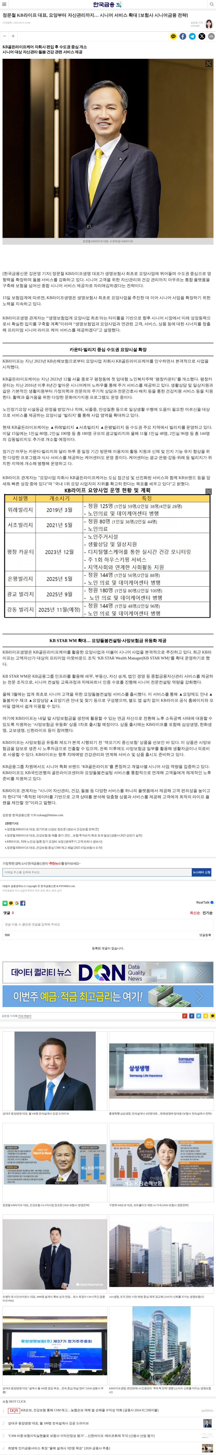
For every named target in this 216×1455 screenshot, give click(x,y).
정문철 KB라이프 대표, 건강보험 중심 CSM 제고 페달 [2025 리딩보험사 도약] (54, 847)
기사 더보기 (24, 1015)
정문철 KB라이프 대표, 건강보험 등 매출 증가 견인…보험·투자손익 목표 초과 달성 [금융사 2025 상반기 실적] (74, 835)
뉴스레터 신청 (201, 872)
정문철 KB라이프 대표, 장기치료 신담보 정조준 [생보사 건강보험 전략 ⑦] (53, 829)
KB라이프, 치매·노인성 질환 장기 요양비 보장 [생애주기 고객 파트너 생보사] (54, 841)
